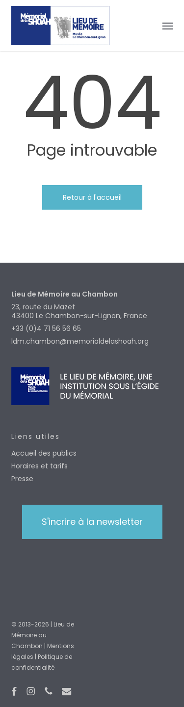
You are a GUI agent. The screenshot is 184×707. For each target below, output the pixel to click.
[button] (167, 25)
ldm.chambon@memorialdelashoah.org (80, 341)
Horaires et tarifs (39, 466)
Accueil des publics (44, 453)
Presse (22, 478)
